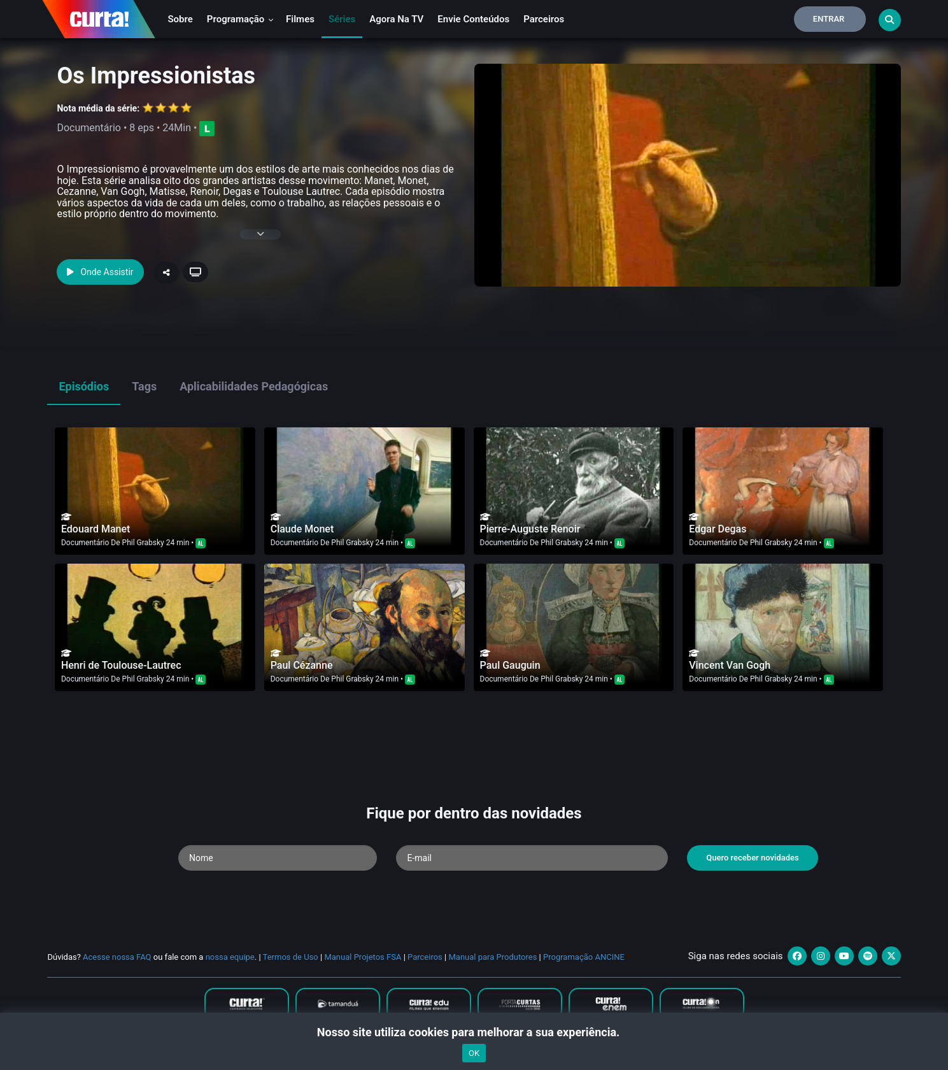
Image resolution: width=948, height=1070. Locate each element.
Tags (144, 386)
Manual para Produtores (492, 957)
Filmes (300, 19)
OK (474, 1053)
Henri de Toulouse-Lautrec (121, 665)
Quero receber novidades (752, 857)
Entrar (829, 19)
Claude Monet (302, 529)
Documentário (85, 542)
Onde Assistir (100, 272)
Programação (240, 19)
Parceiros (543, 19)
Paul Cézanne (302, 665)
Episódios (84, 386)
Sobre (179, 19)
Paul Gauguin (510, 665)
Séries (342, 19)
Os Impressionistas (156, 75)
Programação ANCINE (584, 957)
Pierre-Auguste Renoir (530, 529)
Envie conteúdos (473, 19)
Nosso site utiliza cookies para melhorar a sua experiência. (474, 1032)
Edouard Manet (95, 529)
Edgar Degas (717, 529)
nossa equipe (230, 957)
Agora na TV (396, 19)
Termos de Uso (290, 957)
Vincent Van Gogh (729, 665)
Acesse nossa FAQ (117, 957)
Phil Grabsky (143, 542)
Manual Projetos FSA (362, 957)
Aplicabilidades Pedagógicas (254, 386)
